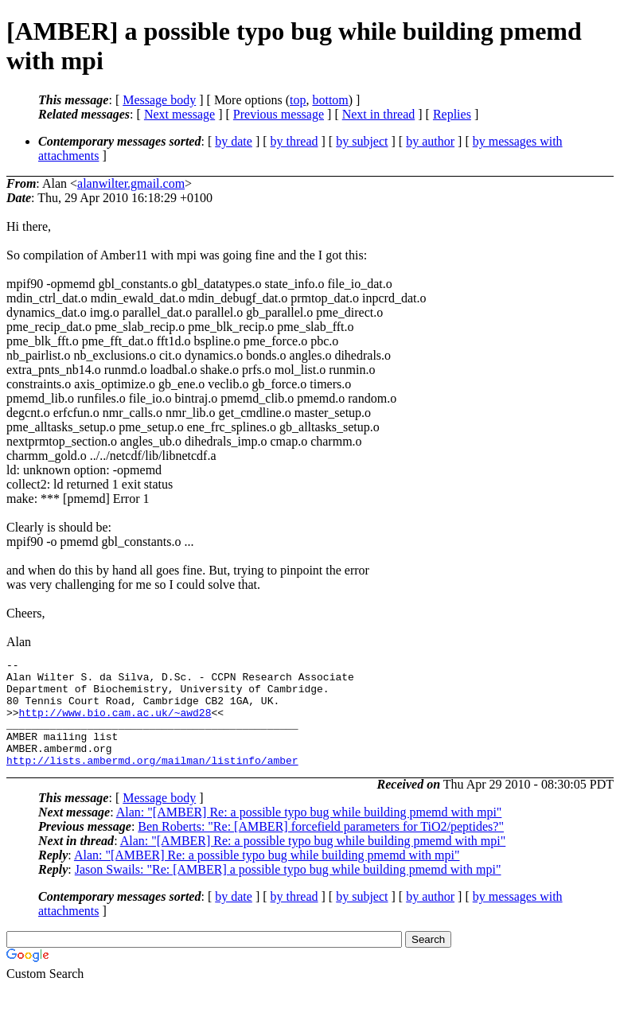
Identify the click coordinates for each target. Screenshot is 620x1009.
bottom (330, 100)
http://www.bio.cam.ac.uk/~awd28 (115, 724)
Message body (159, 100)
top (298, 100)
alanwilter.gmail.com (131, 183)
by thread (294, 141)
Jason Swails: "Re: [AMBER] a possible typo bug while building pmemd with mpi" (288, 891)
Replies (452, 114)
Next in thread (378, 114)
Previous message (278, 114)
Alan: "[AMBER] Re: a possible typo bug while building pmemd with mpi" (309, 833)
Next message (179, 114)
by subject (362, 141)
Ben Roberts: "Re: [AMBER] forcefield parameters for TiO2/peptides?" (321, 848)
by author (430, 141)
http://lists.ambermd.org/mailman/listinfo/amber (152, 781)
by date (233, 141)
